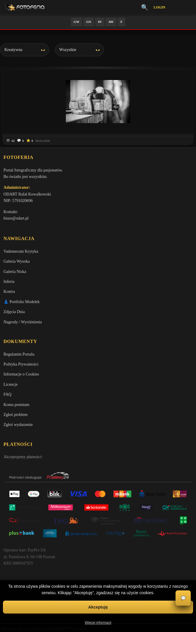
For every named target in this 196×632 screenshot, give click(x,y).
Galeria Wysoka (17, 261)
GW (77, 21)
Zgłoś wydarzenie (18, 424)
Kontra (9, 291)
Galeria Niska (15, 271)
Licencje (11, 384)
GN (88, 21)
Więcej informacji (98, 623)
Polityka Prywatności (21, 364)
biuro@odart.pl (16, 218)
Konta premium (16, 404)
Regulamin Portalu (19, 354)
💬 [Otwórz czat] (183, 598)
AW (111, 21)
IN (100, 21)
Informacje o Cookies (21, 374)
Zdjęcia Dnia (14, 312)
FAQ (7, 394)
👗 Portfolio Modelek (22, 302)
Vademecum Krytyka (21, 251)
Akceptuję (98, 607)
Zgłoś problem (15, 414)
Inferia (9, 281)
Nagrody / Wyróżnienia (23, 322)
